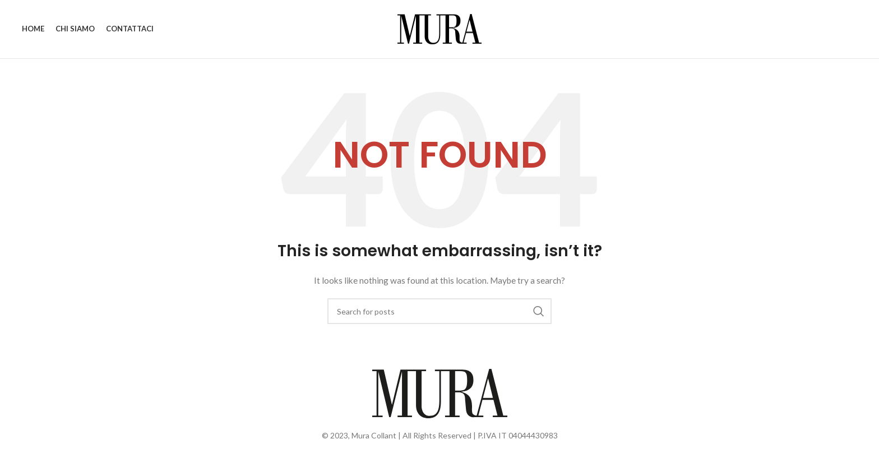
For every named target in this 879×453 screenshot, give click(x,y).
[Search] (439, 311)
